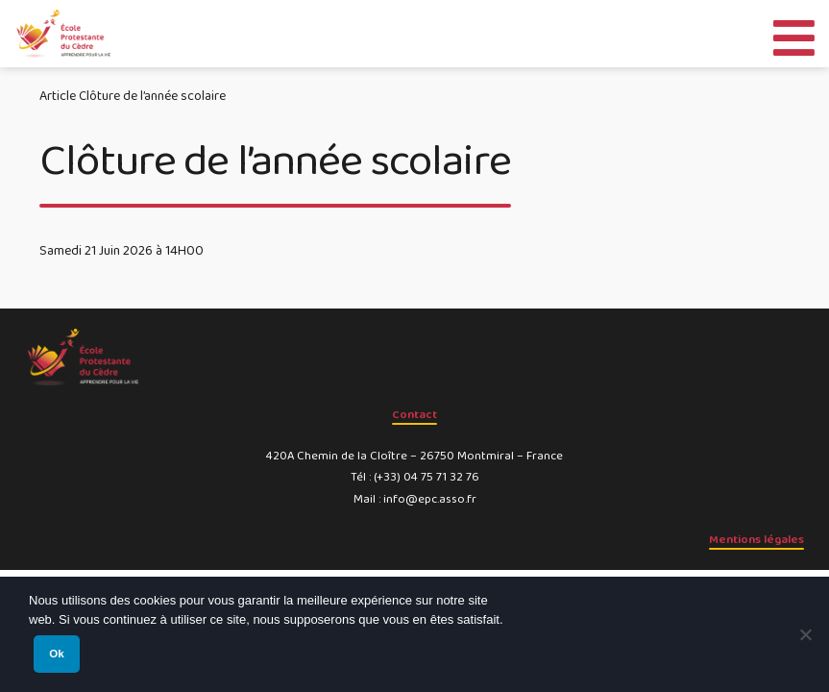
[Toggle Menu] (794, 33)
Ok (56, 653)
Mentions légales (756, 540)
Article (57, 96)
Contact (414, 415)
